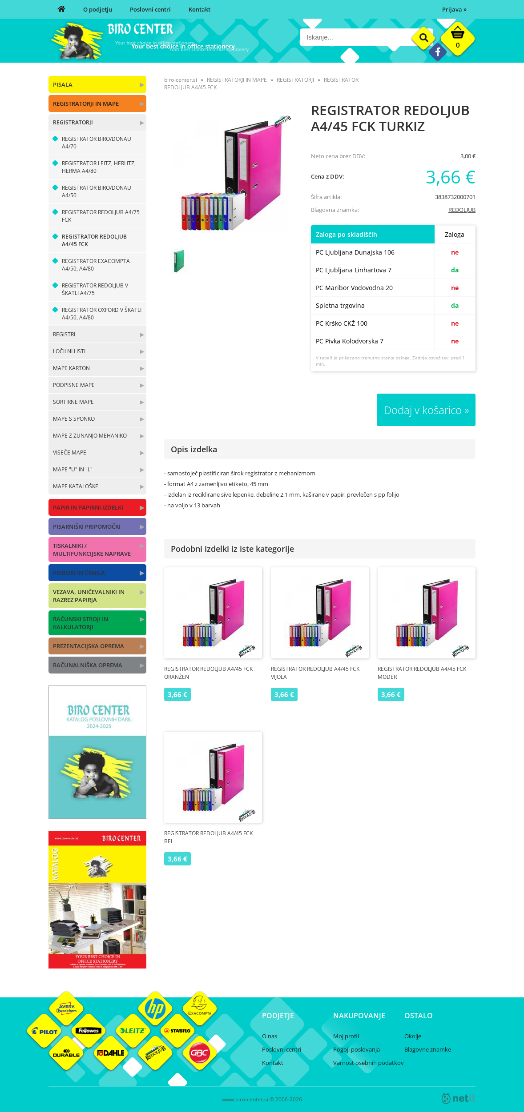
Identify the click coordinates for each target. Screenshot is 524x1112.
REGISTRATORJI (73, 122)
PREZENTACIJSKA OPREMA (88, 646)
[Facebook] (437, 52)
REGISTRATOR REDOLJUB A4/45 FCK (94, 240)
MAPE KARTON (71, 368)
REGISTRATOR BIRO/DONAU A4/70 (96, 142)
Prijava (454, 9)
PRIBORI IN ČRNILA (79, 573)
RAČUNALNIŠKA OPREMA (87, 665)
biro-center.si (180, 80)
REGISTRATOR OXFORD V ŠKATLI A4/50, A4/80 (101, 313)
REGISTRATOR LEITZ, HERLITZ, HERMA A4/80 (99, 167)
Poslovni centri (150, 9)
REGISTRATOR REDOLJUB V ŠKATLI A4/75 (95, 289)
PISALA (63, 84)
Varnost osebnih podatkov (368, 1063)
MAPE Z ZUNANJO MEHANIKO (90, 435)
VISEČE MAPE (69, 452)
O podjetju (97, 9)
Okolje (412, 1036)
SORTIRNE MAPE (73, 402)
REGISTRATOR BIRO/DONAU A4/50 (96, 191)
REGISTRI (64, 334)
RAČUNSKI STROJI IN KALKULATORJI (80, 623)
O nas (269, 1036)
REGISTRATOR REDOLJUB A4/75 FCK (101, 215)
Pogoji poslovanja (356, 1049)
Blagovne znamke (427, 1049)
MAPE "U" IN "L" (73, 469)
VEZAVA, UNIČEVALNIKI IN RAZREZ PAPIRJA (89, 596)
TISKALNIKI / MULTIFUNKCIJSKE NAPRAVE (92, 550)
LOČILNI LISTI (69, 351)
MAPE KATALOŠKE (75, 486)
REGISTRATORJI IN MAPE (86, 104)
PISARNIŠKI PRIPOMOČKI (87, 526)
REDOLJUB (462, 210)
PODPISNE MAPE (74, 385)
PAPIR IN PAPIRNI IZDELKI (88, 507)
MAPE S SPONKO (74, 418)
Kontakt (199, 9)
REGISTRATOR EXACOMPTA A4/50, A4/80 (96, 264)
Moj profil (346, 1036)
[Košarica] (458, 41)
